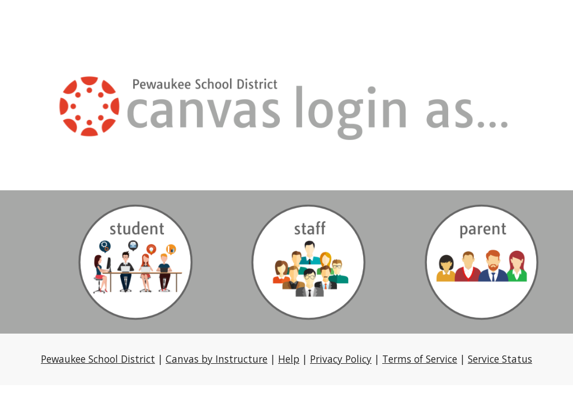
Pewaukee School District (98, 358)
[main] (287, 359)
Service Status (500, 358)
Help (288, 358)
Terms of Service (419, 358)
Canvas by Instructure (216, 358)
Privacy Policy (341, 358)
